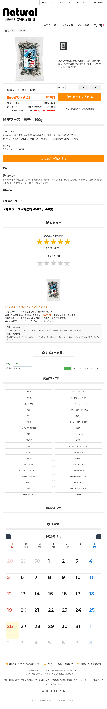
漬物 (28, 446)
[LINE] (55, 691)
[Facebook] (51, 691)
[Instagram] (47, 691)
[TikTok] (60, 691)
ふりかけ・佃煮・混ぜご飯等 (78, 410)
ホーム (9, 30)
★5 (74, 368)
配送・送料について (12, 680)
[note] (64, 691)
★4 (80, 368)
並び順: (9, 368)
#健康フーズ (12, 209)
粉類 (28, 410)
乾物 (28, 416)
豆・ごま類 (29, 404)
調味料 (29, 392)
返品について (44, 680)
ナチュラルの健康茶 (29, 428)
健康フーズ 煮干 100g (21, 89)
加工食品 (29, 452)
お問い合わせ (48, 2)
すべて (67, 368)
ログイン (81, 2)
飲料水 (29, 422)
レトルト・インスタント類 (78, 446)
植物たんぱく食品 (78, 452)
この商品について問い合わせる (80, 109)
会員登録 (98, 2)
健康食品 (78, 458)
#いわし (38, 209)
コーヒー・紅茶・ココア (78, 422)
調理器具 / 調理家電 (29, 477)
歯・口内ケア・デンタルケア (29, 470)
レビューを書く (53, 352)
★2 (92, 368)
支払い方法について (29, 680)
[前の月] (8, 536)
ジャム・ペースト (78, 392)
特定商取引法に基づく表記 (61, 680)
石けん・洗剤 (28, 464)
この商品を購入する (53, 158)
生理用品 (29, 483)
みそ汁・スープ (78, 434)
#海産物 (26, 209)
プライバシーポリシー (82, 680)
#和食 (49, 209)
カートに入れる (80, 97)
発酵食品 (29, 440)
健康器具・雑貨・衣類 (78, 477)
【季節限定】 (78, 495)
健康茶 (78, 428)
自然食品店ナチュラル (51, 700)
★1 (98, 368)
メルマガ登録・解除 (53, 684)
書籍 (28, 489)
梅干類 (78, 440)
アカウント (65, 2)
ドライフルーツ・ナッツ (78, 404)
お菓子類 (29, 458)
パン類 (28, 398)
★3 (86, 368)
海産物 (22, 30)
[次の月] (98, 536)
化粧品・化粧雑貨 (78, 470)
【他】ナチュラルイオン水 (78, 489)
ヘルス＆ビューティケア (78, 464)
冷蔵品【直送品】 (29, 495)
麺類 (28, 434)
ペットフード (78, 483)
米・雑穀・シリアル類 (78, 398)
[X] (43, 691)
